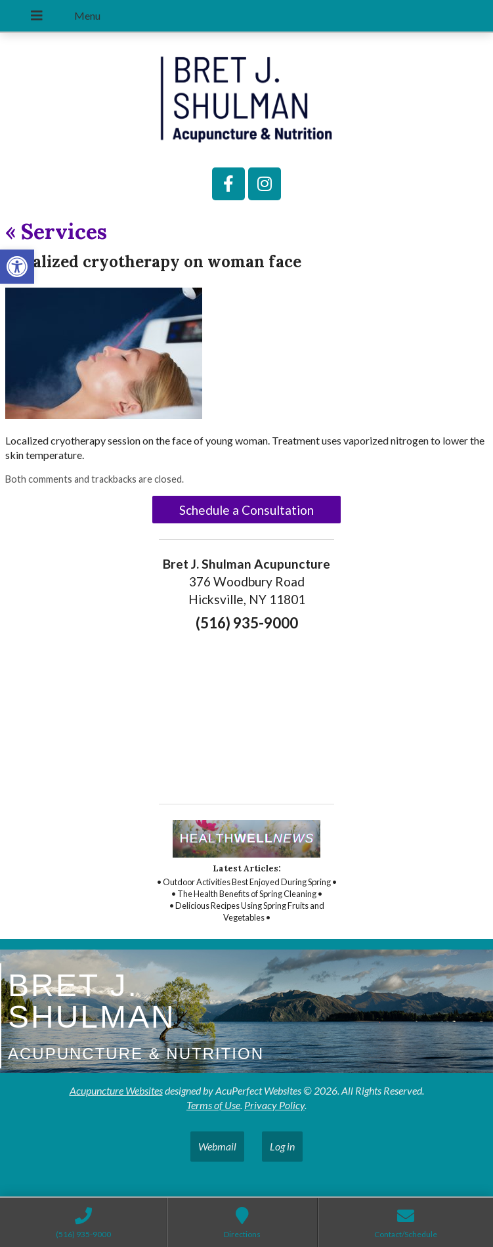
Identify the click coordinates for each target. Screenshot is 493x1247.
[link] (17, 267)
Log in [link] (282, 1146)
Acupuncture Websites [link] (116, 1090)
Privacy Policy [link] (274, 1105)
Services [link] (56, 231)
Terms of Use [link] (213, 1105)
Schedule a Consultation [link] (246, 509)
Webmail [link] (217, 1146)
